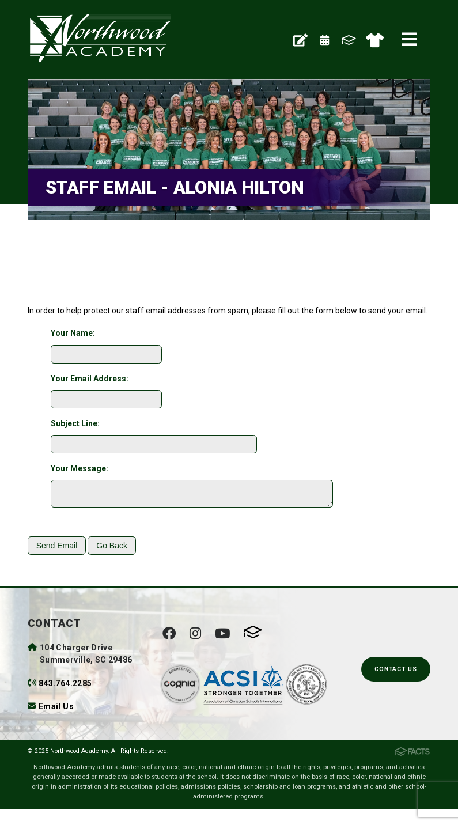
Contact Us (395, 672)
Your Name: (73, 333)
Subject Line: (75, 423)
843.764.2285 (65, 686)
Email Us (56, 709)
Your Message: (79, 468)
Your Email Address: (89, 378)
